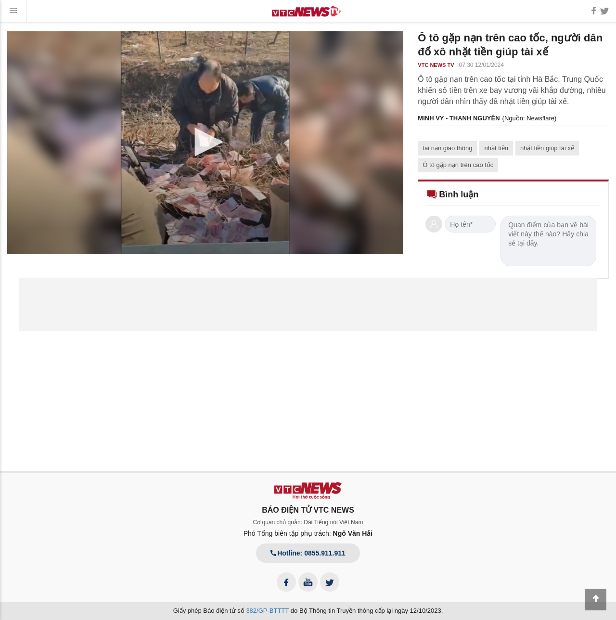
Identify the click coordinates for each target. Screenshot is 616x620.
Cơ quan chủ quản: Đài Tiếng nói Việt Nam (308, 522)
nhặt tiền (496, 148)
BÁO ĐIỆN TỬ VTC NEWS (308, 510)
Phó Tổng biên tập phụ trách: (308, 533)
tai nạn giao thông (447, 148)
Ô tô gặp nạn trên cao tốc (458, 164)
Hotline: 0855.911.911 (308, 553)
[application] (205, 142)
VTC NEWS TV (436, 65)
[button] (205, 142)
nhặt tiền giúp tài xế (547, 148)
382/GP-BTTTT (267, 610)
